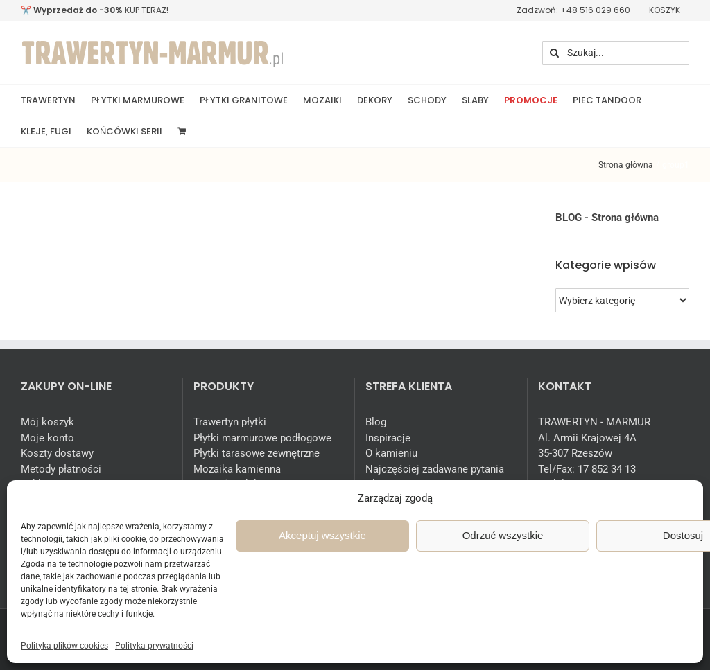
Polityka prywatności (154, 646)
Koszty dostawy (57, 453)
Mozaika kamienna (237, 469)
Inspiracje (387, 438)
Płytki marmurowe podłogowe (262, 438)
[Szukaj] (554, 53)
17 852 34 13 (607, 469)
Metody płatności (61, 469)
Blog (375, 422)
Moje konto (47, 438)
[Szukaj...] (615, 53)
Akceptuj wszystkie (322, 535)
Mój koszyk (47, 422)
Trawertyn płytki (229, 422)
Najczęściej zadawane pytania (434, 469)
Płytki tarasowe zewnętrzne (256, 453)
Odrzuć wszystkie (503, 535)
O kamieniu (391, 453)
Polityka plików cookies (64, 646)
